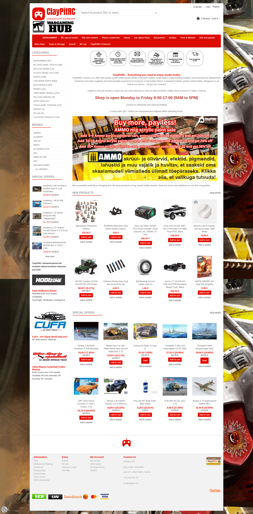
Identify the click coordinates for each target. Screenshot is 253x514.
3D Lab (83, 44)
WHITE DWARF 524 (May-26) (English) (204, 282)
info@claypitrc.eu (130, 483)
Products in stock (69, 467)
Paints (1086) (39, 77)
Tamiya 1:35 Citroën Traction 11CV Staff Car (116, 402)
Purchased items (97, 467)
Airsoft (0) (39, 109)
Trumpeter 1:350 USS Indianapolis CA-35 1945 (174, 347)
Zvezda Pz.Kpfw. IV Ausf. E (145, 347)
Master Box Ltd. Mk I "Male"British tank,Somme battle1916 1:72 (116, 348)
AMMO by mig (40, 157)
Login (208, 7)
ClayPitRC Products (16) (46, 117)
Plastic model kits (111, 37)
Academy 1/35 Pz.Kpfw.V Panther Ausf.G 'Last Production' (55, 188)
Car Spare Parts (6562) (45, 81)
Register (216, 7)
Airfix (36, 145)
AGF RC (37, 141)
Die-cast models (90, 37)
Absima (37, 133)
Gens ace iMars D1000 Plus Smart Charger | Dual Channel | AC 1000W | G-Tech (145, 230)
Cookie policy (39, 474)
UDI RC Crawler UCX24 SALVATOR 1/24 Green (86, 282)
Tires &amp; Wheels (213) (46, 93)
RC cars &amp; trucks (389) (47, 65)
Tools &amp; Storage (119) (47, 105)
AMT (35, 161)
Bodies (172, 37)
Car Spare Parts (142, 37)
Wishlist (93, 470)
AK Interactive (41, 149)
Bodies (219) (39, 89)
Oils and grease (207, 37)
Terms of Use (39, 477)
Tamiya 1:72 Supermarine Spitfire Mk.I (204, 402)
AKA (35, 153)
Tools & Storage (57, 44)
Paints (127, 37)
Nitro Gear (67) (41, 101)
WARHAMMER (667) (42, 61)
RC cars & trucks (69, 37)
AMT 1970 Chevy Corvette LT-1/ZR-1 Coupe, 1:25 (86, 404)
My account (95, 461)
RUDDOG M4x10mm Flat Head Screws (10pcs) (116, 227)
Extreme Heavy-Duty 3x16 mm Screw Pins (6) (115, 282)
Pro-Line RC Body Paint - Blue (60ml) (145, 402)
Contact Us (38, 467)
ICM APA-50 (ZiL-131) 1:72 (175, 402)
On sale (65, 464)
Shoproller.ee (215, 490)
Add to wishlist (86, 242)
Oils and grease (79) (44, 97)
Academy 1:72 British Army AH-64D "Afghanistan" (53, 216)
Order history (95, 464)
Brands (65, 461)
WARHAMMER (50, 37)
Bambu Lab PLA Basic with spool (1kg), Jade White (204, 229)
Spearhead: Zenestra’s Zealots (86, 227)
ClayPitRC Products (101, 44)
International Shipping (43, 464)
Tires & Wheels (187, 37)
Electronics (159, 37)
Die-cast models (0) (43, 69)
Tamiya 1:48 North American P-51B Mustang (86, 347)
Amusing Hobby (41, 165)
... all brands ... (41, 169)
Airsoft (72, 44)
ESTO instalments (41, 480)
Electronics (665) (42, 85)
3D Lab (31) (38, 113)
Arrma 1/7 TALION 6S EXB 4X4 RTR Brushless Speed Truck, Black (175, 284)
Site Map (66, 470)
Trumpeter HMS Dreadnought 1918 (204, 347)
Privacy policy (40, 470)
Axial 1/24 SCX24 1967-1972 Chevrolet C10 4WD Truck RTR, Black (175, 229)
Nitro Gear (40, 44)
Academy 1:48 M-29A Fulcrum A (53, 202)
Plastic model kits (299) (46, 73)
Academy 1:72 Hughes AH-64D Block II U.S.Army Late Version (55, 230)
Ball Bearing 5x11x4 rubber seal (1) (145, 282)
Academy (38, 137)
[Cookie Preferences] (4, 509)
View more (49, 256)
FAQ (36, 461)
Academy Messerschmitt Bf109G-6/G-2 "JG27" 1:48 (54, 245)
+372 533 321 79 (130, 478)
